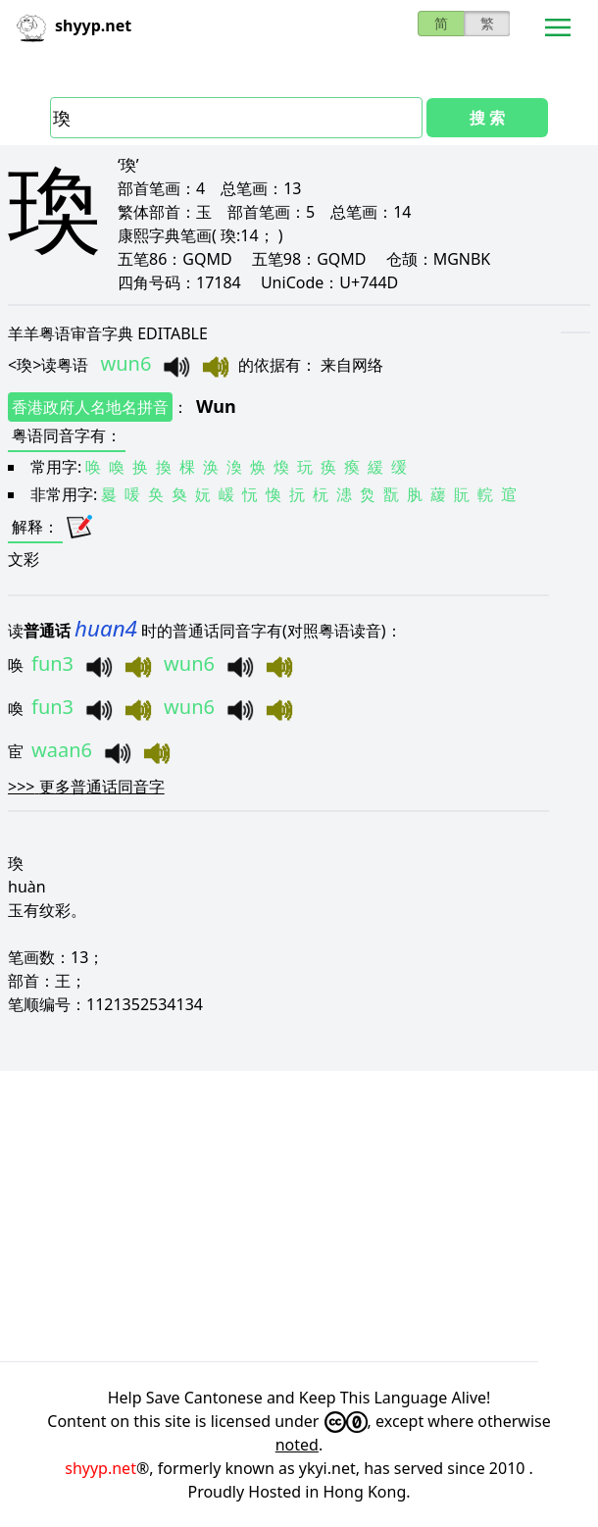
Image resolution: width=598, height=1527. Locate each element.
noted (297, 1444)
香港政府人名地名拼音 (90, 407)
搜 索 (487, 117)
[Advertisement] (299, 1216)
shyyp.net (100, 1468)
